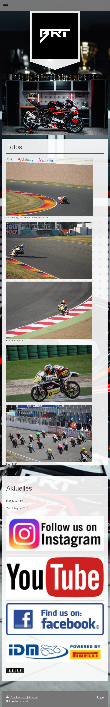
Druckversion (16, 697)
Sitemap (33, 697)
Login (100, 697)
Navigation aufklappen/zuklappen (55, 5)
